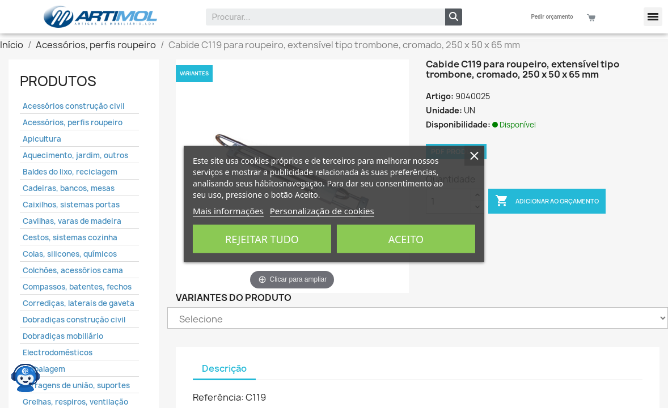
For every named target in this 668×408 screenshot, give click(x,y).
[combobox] (318, 17)
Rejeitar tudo (262, 239)
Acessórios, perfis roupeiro (72, 122)
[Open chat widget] (25, 377)
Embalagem (44, 369)
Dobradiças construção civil (74, 319)
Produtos (58, 81)
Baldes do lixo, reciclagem (70, 172)
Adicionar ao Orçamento (547, 201)
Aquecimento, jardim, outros (75, 155)
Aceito (406, 239)
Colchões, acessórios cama (73, 270)
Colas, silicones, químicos (70, 254)
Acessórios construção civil (73, 106)
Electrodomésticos (57, 352)
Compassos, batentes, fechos (77, 287)
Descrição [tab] (224, 368)
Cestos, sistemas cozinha (70, 237)
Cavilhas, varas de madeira (72, 221)
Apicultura (42, 139)
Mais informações (228, 210)
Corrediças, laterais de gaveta (78, 303)
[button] (653, 16)
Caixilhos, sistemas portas (71, 204)
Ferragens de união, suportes (76, 385)
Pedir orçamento (552, 17)
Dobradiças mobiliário (63, 336)
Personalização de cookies (322, 210)
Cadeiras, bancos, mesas (69, 188)
